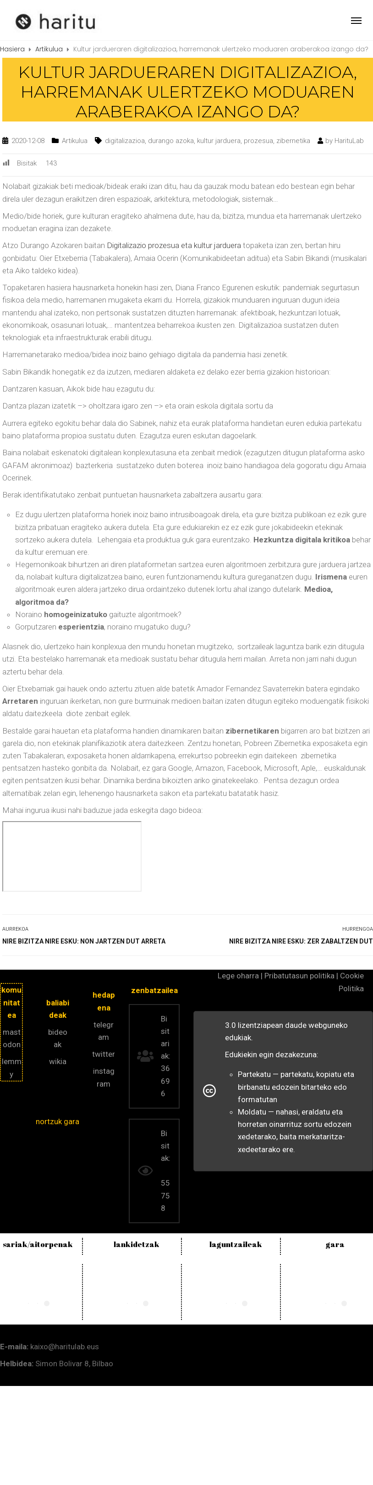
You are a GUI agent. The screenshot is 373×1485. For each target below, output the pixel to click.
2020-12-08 (27, 141)
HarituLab (349, 141)
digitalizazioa (125, 141)
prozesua (258, 141)
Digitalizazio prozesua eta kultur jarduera (174, 245)
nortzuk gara (57, 1121)
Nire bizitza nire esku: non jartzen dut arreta (83, 941)
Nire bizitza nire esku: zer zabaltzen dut (301, 941)
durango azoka (171, 141)
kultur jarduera (219, 141)
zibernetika (293, 141)
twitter (103, 1054)
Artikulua (75, 141)
